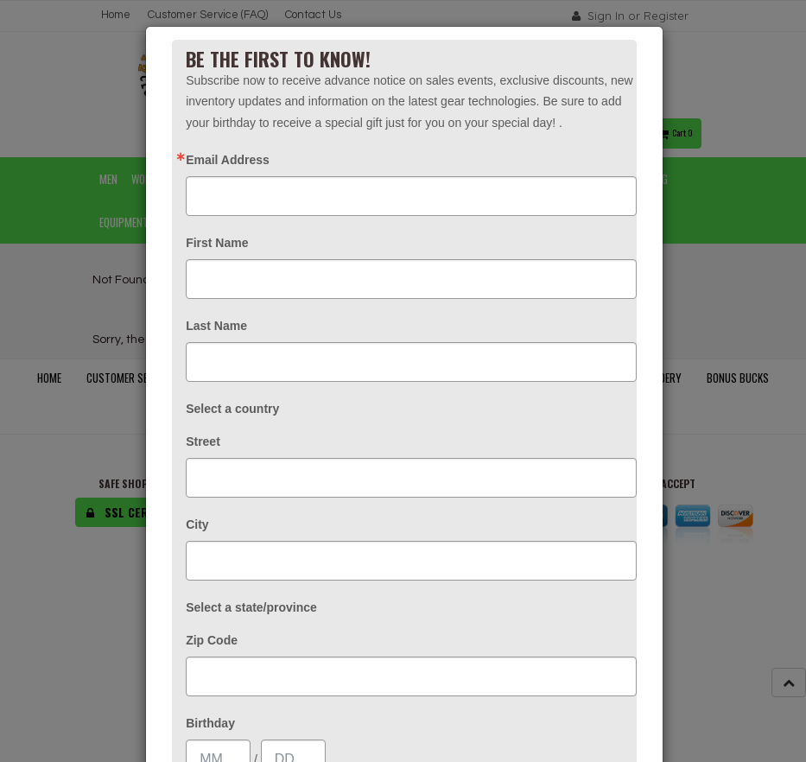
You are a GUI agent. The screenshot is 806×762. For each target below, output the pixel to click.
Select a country (232, 409)
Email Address (228, 160)
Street (203, 441)
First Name (217, 243)
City (197, 524)
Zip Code (212, 640)
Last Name (216, 326)
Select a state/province (251, 607)
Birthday (210, 723)
